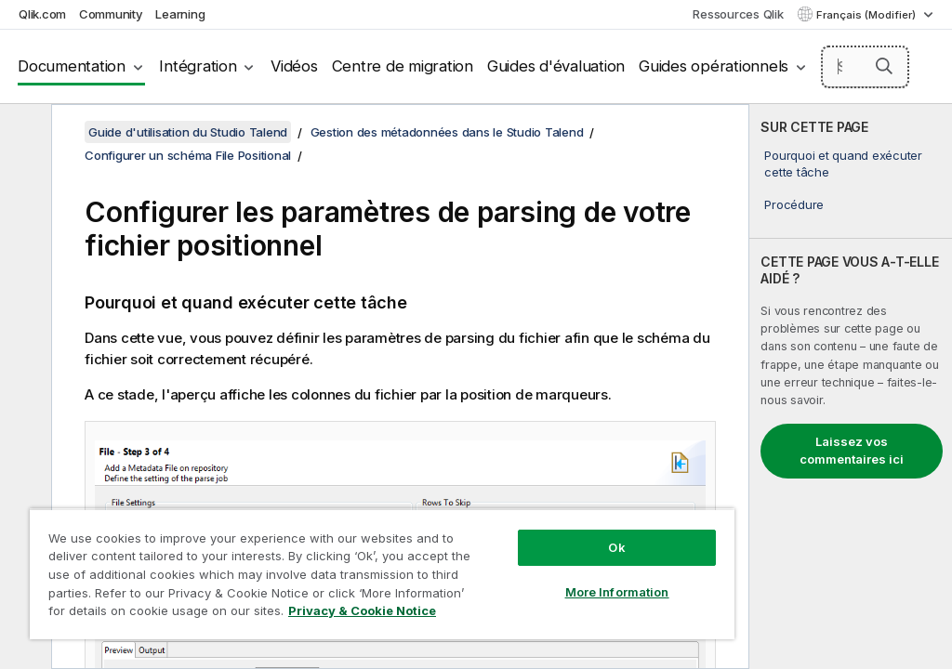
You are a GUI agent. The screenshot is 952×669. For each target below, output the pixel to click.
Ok (616, 547)
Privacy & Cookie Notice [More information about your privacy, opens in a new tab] (362, 610)
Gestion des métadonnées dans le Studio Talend (447, 132)
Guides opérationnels (713, 66)
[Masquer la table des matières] (23, 133)
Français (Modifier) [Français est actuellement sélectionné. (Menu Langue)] (867, 14)
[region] (382, 573)
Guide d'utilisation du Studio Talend (187, 132)
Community (111, 14)
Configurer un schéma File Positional (188, 155)
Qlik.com (42, 14)
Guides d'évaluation (556, 66)
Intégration (197, 66)
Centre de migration (402, 66)
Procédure (794, 204)
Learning (180, 14)
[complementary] (850, 386)
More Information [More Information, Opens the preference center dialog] (617, 591)
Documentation (72, 66)
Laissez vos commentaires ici (852, 450)
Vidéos (294, 66)
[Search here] (865, 66)
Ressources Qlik (738, 14)
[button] (884, 66)
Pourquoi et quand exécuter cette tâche (843, 163)
